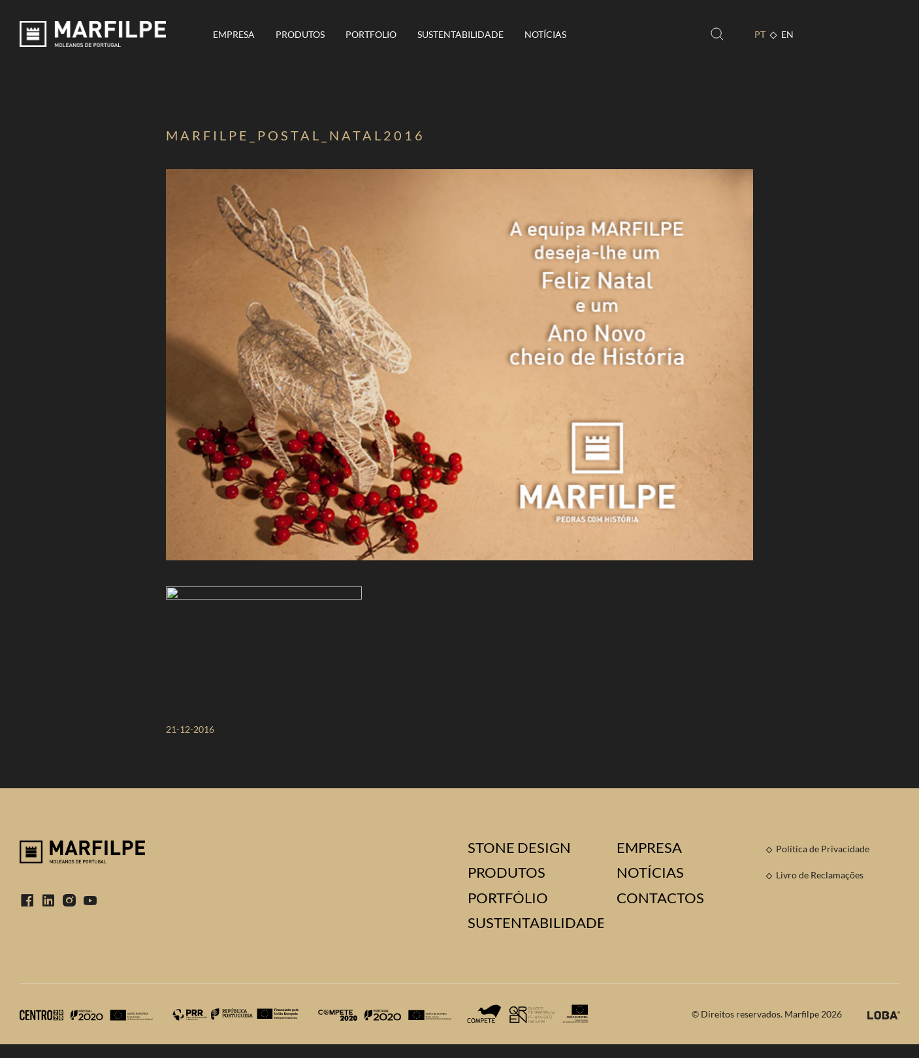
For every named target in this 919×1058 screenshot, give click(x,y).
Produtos (300, 34)
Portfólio (508, 898)
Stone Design (519, 848)
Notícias (545, 34)
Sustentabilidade (460, 34)
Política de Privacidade (822, 848)
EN (787, 34)
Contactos (660, 898)
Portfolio (371, 34)
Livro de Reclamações (819, 874)
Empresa (234, 34)
